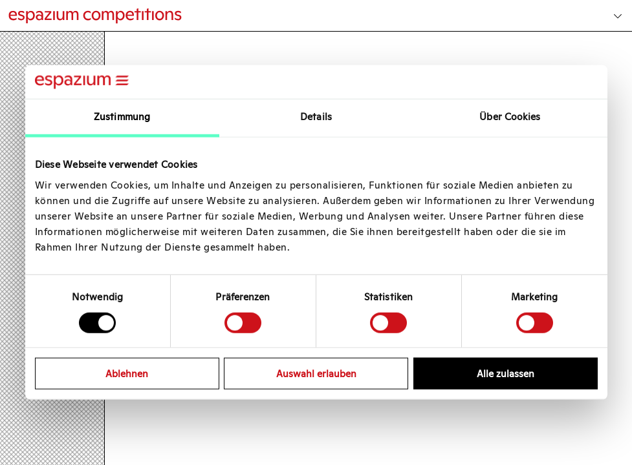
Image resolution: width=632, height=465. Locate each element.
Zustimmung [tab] (122, 116)
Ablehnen (126, 373)
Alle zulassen (505, 373)
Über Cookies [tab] (509, 116)
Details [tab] (316, 116)
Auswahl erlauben (316, 373)
